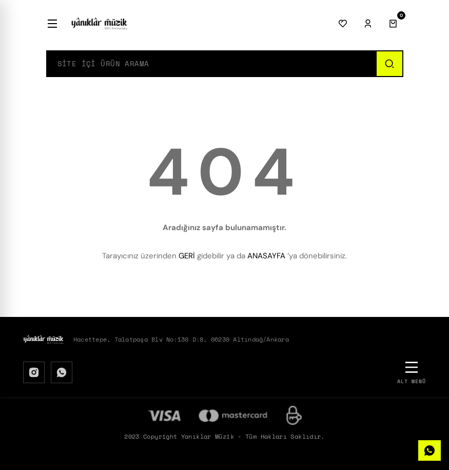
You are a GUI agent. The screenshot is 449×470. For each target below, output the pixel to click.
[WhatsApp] (61, 372)
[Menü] (52, 23)
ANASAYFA (266, 256)
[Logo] (99, 23)
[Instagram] (34, 372)
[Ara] (389, 63)
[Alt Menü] (411, 372)
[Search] (211, 63)
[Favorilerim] (343, 23)
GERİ (187, 256)
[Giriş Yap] (368, 23)
